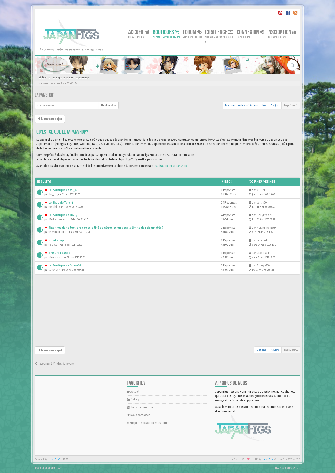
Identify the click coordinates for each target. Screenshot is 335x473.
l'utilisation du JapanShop (170, 166)
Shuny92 (54, 270)
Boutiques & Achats (63, 77)
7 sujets (275, 105)
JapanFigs (267, 459)
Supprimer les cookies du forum (148, 423)
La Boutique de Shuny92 (64, 265)
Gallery (133, 399)
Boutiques (166, 32)
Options (261, 349)
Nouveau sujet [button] (50, 119)
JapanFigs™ (54, 459)
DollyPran (55, 219)
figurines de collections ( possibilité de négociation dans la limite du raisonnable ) (105, 228)
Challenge (219, 32)
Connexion (250, 32)
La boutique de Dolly (62, 215)
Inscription (282, 32)
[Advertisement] (167, 311)
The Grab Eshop (59, 253)
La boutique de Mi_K (62, 190)
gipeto (53, 245)
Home (45, 77)
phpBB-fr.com (54, 467)
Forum (192, 32)
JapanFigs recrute (140, 407)
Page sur (291, 105)
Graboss (54, 257)
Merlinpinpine (57, 232)
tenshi (53, 207)
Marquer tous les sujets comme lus (245, 105)
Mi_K (52, 194)
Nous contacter (138, 415)
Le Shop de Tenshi (60, 202)
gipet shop (56, 240)
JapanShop (82, 77)
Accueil (138, 32)
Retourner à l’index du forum (54, 364)
